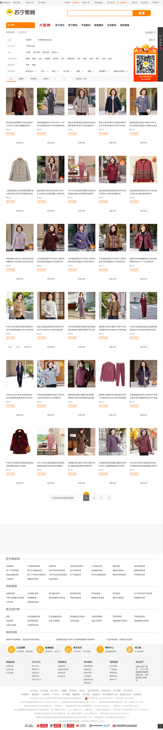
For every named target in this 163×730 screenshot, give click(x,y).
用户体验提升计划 (110, 694)
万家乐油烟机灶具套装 (15, 598)
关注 (18, 347)
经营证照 (58, 706)
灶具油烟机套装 (55, 616)
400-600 (46, 52)
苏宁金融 (44, 691)
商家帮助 (113, 673)
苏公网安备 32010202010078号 (99, 698)
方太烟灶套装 (96, 566)
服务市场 (113, 676)
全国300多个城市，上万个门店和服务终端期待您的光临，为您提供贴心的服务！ (142, 673)
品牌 (9, 40)
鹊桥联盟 (76, 694)
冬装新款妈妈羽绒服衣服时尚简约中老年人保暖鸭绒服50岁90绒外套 (112, 466)
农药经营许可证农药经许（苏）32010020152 (131, 710)
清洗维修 (124, 25)
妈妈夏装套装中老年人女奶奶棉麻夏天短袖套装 (75, 639)
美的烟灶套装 (75, 593)
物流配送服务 (63, 669)
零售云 (82, 691)
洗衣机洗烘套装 (76, 566)
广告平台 (55, 694)
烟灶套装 (116, 566)
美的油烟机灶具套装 (57, 598)
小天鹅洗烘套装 (33, 566)
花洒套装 (52, 566)
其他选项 (11, 71)
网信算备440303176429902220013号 (114, 713)
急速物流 (49, 648)
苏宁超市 (59, 25)
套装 (8, 616)
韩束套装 (9, 621)
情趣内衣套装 (32, 579)
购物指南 (10, 662)
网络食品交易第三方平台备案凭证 (38, 706)
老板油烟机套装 (12, 575)
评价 (8, 130)
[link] (11, 79)
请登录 (67, 3)
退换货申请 (88, 679)
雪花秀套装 (117, 616)
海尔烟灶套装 (54, 593)
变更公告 (88, 710)
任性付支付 (36, 679)
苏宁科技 (34, 691)
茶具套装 (116, 593)
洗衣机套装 (74, 621)
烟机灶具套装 (118, 570)
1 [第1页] (86, 497)
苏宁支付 (35, 666)
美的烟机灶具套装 (141, 621)
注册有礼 (75, 3)
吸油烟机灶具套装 (77, 616)
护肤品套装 (96, 593)
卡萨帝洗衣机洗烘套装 (58, 575)
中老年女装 (30, 46)
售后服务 (88, 662)
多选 (152, 40)
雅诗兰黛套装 (118, 598)
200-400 (36, 52)
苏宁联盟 (66, 694)
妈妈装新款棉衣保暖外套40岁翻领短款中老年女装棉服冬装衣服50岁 (81, 398)
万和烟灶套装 (32, 593)
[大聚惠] (45, 25)
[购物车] (123, 2)
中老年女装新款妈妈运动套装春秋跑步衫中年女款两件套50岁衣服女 (143, 330)
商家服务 (114, 662)
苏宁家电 (72, 25)
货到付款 (35, 676)
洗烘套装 (9, 566)
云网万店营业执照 (102, 710)
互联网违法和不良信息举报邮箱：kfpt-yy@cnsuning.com (88, 706)
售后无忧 (77, 648)
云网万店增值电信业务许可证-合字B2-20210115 (39, 702)
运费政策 (61, 666)
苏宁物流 (72, 691)
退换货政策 (88, 666)
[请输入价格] (58, 79)
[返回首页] (6, 2)
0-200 (28, 52)
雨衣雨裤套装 (32, 621)
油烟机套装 (10, 593)
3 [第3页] (101, 497)
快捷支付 (35, 673)
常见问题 (9, 673)
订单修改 (87, 676)
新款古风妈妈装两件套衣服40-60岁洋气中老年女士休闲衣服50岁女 (50, 330)
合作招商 (113, 666)
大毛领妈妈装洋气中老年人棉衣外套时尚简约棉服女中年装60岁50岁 (50, 262)
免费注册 (9, 666)
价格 (9, 52)
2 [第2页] (94, 497)
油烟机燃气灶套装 (120, 621)
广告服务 (113, 669)
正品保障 (20, 648)
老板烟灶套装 (32, 602)
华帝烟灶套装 (139, 575)
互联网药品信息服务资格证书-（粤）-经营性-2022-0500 (121, 702)
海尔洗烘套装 (75, 570)
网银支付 (35, 669)
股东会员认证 (125, 694)
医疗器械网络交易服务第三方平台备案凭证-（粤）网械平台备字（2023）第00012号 (48, 710)
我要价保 (87, 669)
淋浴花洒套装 (139, 566)
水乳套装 (9, 602)
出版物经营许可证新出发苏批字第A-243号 (78, 702)
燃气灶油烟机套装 (34, 570)
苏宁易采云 (128, 691)
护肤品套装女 (139, 616)
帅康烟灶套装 (139, 598)
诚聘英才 (35, 694)
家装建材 (98, 25)
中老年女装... (13, 59)
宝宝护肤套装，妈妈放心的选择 (119, 639)
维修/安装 (88, 673)
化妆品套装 (53, 579)
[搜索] (102, 13)
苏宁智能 (117, 691)
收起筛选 (150, 32)
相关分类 (11, 46)
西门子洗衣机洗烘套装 (36, 575)
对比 (10, 347)
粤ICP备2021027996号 (124, 698)
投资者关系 (106, 691)
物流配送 (62, 662)
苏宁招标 (86, 694)
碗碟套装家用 (139, 570)
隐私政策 (96, 694)
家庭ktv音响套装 (119, 575)
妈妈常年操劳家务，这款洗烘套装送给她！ (23, 639)
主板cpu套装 (11, 625)
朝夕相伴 (137, 694)
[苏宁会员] (111, 2)
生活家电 (111, 25)
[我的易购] (99, 2)
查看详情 (19, 143)
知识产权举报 (93, 691)
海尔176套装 (96, 621)
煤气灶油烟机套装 (98, 575)
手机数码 (85, 25)
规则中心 (113, 679)
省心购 (138, 648)
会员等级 (9, 669)
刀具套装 (9, 579)
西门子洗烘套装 (12, 570)
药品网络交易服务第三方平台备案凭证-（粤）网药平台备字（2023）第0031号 (65, 713)
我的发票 (87, 683)
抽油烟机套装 (96, 570)
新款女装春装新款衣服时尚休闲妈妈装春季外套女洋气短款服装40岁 (81, 125)
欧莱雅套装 (32, 598)
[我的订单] (87, 2)
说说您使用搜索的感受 (63, 498)
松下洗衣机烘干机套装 (143, 593)
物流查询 (61, 676)
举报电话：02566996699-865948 (126, 706)
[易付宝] (134, 2)
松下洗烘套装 (75, 575)
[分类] (20, 25)
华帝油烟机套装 (33, 616)
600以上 (55, 52)
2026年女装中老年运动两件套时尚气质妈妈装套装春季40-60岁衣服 (19, 398)
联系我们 (25, 694)
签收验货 (61, 673)
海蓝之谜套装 (54, 621)
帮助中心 (109, 648)
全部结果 (10, 32)
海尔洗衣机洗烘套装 (57, 570)
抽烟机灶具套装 (97, 598)
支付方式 (36, 662)
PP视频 (63, 691)
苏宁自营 (10, 134)
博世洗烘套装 (75, 598)
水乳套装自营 (32, 625)
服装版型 (11, 65)
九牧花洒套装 (96, 616)
